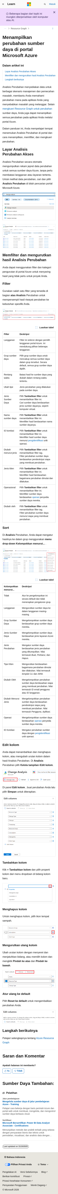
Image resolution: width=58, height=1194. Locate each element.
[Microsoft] (29, 4)
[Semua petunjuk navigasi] (5, 28)
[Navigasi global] (3, 4)
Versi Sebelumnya (29, 1172)
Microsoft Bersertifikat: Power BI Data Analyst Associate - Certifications (26, 1124)
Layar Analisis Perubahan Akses (20, 71)
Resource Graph (19, 28)
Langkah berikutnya (14, 79)
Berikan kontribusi (11, 1176)
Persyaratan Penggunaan (14, 1185)
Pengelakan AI (9, 1172)
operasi (35, 497)
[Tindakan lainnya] (53, 28)
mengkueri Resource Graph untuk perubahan (27, 108)
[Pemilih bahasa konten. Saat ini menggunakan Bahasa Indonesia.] (14, 1157)
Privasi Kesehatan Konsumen (16, 1181)
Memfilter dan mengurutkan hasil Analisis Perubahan (30, 75)
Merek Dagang (38, 1185)
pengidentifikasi (35, 440)
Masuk (52, 4)
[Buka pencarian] (45, 4)
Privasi (26, 1176)
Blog (43, 1172)
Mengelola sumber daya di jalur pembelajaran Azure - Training (25, 1103)
